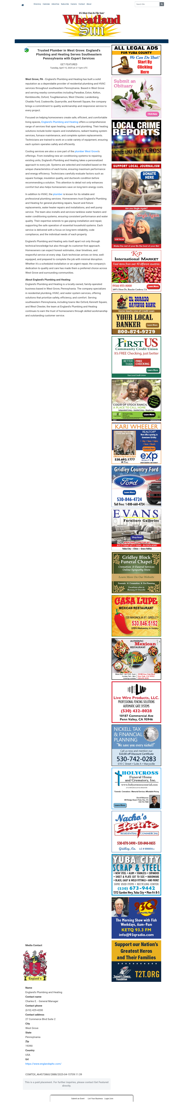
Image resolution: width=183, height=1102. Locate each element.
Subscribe (65, 4)
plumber (57, 194)
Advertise (55, 4)
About (89, 4)
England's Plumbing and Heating (59, 122)
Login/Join (108, 1099)
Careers (74, 4)
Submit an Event (77, 1099)
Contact (82, 4)
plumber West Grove (86, 151)
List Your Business (95, 1099)
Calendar (46, 4)
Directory (37, 4)
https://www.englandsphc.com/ (43, 1063)
